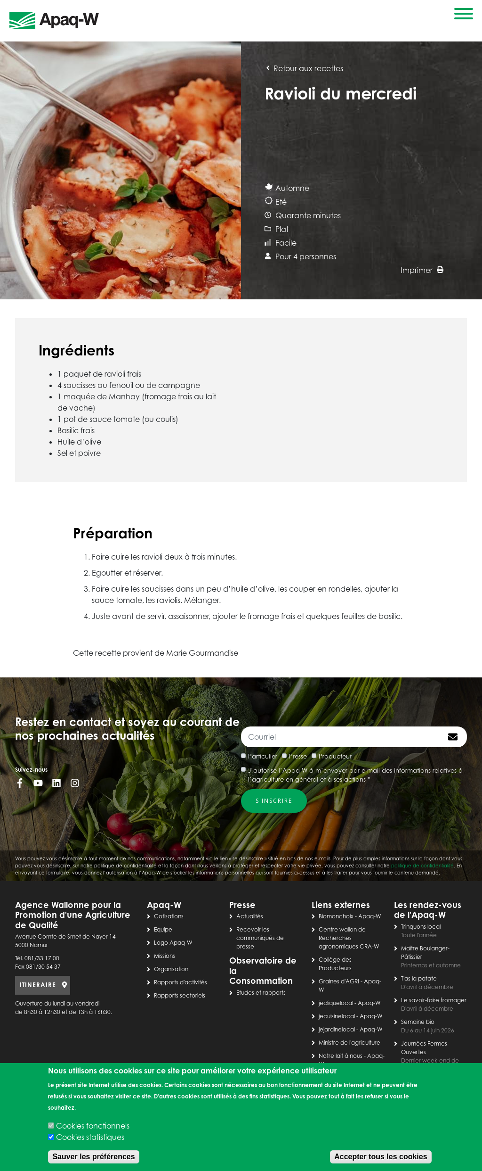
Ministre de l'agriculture (349, 1042)
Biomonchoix (336, 916)
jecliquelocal (336, 1002)
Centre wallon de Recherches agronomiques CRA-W (349, 938)
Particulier (262, 756)
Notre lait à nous (340, 1055)
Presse (298, 756)
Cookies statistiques (90, 1137)
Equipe (163, 929)
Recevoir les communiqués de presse (260, 938)
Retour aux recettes (304, 68)
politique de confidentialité (422, 865)
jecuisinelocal (337, 1016)
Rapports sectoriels (179, 995)
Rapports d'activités (180, 982)
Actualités (249, 916)
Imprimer (422, 270)
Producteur (335, 756)
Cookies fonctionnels (92, 1125)
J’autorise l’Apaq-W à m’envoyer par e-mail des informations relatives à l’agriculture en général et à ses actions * (355, 775)
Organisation (171, 969)
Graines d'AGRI (339, 981)
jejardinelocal (337, 1029)
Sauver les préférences (93, 1157)
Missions (164, 955)
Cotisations (169, 916)
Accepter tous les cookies (380, 1157)
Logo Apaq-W (173, 942)
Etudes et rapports (261, 992)
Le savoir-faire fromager (433, 1000)
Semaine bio (417, 1021)
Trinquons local (421, 926)
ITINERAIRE (38, 985)
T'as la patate (419, 978)
